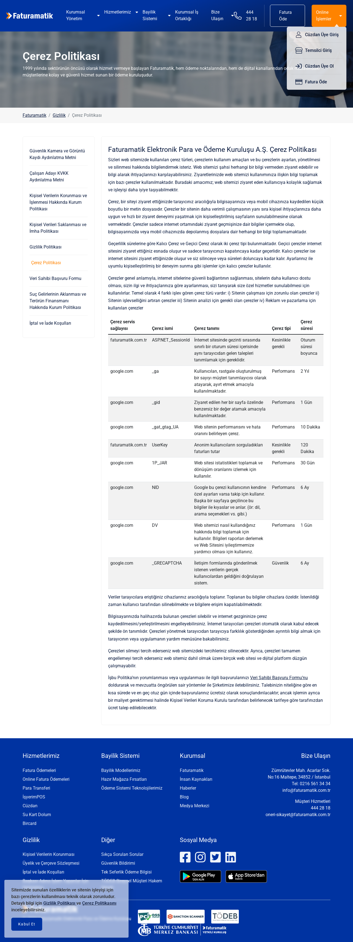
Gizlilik (59, 115)
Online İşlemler (323, 16)
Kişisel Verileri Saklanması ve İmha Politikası (58, 228)
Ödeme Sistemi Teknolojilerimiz (131, 788)
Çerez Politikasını (99, 903)
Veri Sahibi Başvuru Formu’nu (279, 677)
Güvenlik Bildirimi (118, 863)
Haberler (188, 788)
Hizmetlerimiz (117, 12)
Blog (184, 797)
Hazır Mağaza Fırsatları (124, 779)
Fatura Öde (285, 16)
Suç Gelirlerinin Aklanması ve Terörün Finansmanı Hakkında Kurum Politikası (58, 301)
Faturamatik (34, 115)
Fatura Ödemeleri (39, 770)
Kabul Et (26, 924)
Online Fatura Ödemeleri (46, 779)
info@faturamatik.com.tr (306, 790)
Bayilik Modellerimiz (120, 770)
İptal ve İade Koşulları (50, 323)
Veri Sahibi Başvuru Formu (55, 278)
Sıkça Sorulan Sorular (122, 854)
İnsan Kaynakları (196, 779)
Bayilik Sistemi (150, 15)
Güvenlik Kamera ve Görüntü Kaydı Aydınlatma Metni (57, 154)
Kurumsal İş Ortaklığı (186, 15)
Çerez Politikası (46, 262)
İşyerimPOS (34, 797)
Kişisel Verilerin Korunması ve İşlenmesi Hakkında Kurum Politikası (58, 202)
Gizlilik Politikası (45, 247)
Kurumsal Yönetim (75, 15)
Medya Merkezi (194, 805)
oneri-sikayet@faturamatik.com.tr (298, 814)
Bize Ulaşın (217, 15)
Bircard (29, 823)
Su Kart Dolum (37, 814)
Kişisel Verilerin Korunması (48, 854)
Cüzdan (30, 805)
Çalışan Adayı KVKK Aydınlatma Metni (49, 176)
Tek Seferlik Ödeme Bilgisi (126, 872)
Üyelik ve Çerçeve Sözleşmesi (51, 863)
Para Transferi (36, 788)
